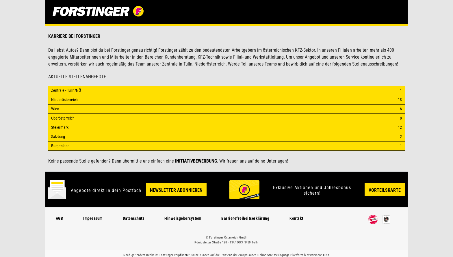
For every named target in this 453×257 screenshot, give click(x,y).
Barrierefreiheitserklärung (245, 218)
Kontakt (296, 218)
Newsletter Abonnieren (176, 190)
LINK (326, 255)
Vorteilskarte (385, 190)
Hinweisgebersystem (182, 218)
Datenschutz (133, 218)
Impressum (93, 218)
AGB (59, 218)
